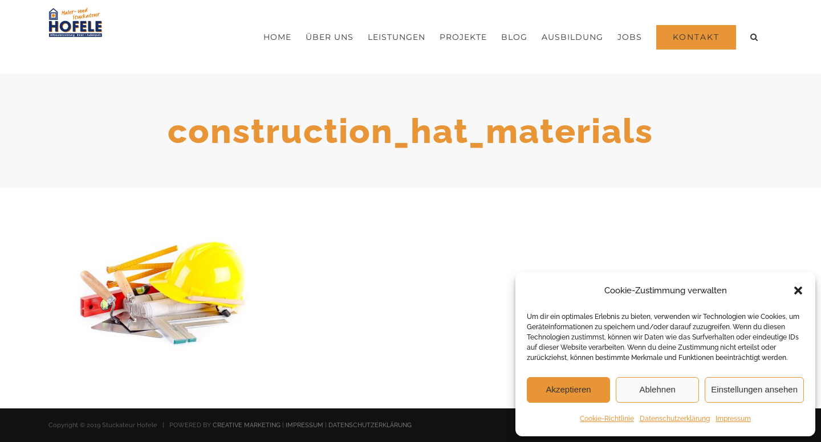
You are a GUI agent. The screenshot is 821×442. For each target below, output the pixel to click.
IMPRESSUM (304, 425)
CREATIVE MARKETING (247, 425)
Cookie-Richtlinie (607, 419)
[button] (798, 290)
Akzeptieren (568, 389)
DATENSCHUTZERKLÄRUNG (370, 425)
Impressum (733, 419)
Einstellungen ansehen (754, 389)
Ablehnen (657, 389)
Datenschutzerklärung (675, 419)
